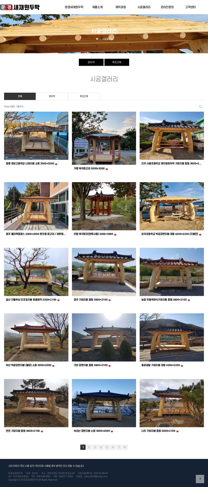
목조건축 (116, 62)
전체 (20, 96)
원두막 (91, 62)
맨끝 (125, 447)
